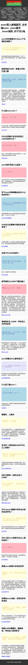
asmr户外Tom (17, 8)
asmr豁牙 (10, 19)
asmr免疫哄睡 (21, 17)
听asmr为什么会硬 (20, 14)
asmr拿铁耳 (5, 559)
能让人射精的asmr (6, 468)
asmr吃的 (4, 62)
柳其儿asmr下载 (6, 315)
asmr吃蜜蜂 (5, 246)
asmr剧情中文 (5, 591)
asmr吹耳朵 (9, 9)
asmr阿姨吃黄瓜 (6, 378)
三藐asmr (4, 408)
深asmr (3, 104)
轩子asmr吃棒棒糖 (6, 218)
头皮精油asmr (19, 16)
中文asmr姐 (5, 274)
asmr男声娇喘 (18, 9)
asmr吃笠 (4, 531)
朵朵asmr (11, 16)
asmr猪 (4, 16)
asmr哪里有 (12, 17)
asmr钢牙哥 (5, 185)
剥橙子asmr (21, 11)
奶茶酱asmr (10, 14)
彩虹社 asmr (5, 352)
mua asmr (4, 130)
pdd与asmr (4, 158)
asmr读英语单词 (6, 621)
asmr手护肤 (13, 13)
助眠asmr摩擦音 (6, 656)
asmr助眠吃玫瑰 (6, 438)
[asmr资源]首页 (7, 8)
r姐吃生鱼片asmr (6, 502)
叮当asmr (17, 19)
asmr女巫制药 (11, 11)
